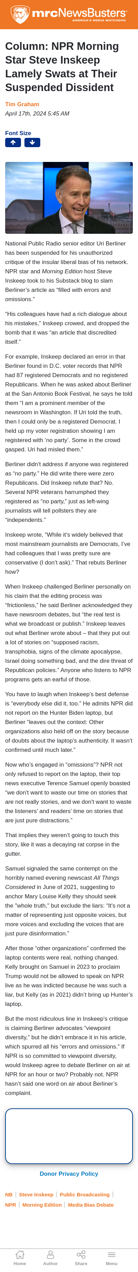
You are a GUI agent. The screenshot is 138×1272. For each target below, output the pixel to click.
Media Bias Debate (91, 1205)
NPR (10, 1205)
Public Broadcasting (85, 1194)
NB (9, 1194)
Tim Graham (22, 104)
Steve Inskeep (36, 1194)
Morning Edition (42, 1205)
